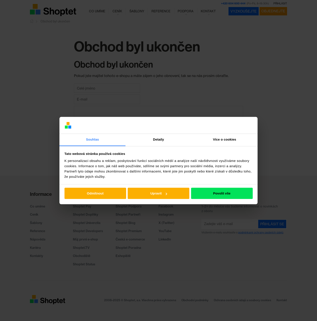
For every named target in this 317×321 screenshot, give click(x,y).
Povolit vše (221, 193)
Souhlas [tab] (92, 139)
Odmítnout (95, 193)
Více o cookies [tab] (224, 139)
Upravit (158, 193)
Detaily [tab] (158, 139)
